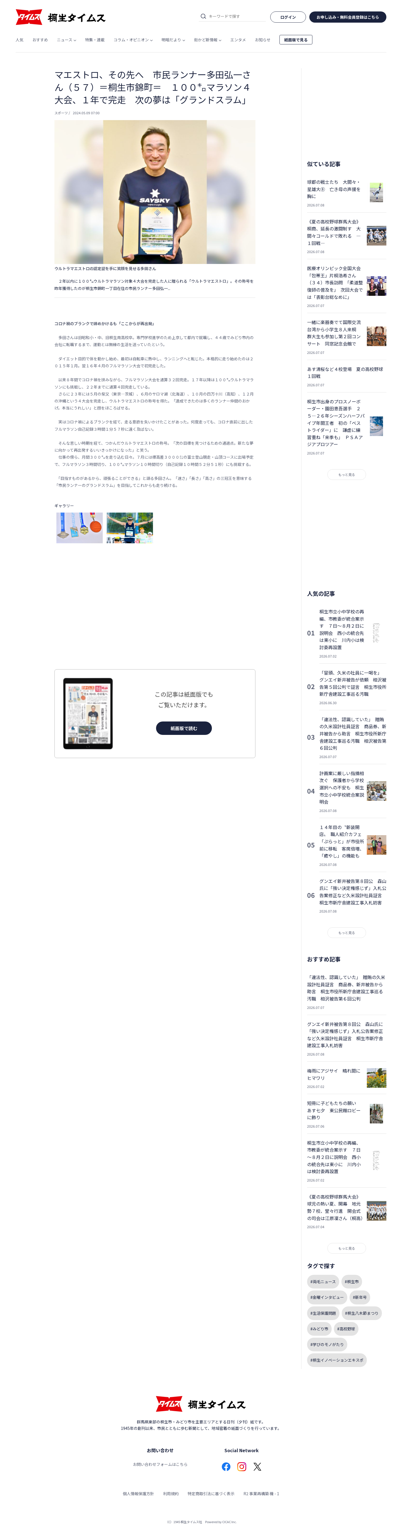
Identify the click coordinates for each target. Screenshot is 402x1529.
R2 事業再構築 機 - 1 (261, 1493)
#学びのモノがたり (327, 1344)
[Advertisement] (154, 608)
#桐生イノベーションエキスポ (336, 1360)
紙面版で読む (184, 728)
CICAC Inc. (229, 1522)
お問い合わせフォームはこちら (160, 1464)
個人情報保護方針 (138, 1493)
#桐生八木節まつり (362, 1313)
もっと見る (346, 474)
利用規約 (171, 1493)
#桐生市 (352, 1281)
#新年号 (360, 1297)
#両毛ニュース (323, 1281)
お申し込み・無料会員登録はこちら (348, 17)
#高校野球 (346, 1329)
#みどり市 (319, 1329)
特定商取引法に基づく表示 (211, 1493)
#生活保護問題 (323, 1313)
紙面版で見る (296, 39)
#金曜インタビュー (327, 1297)
